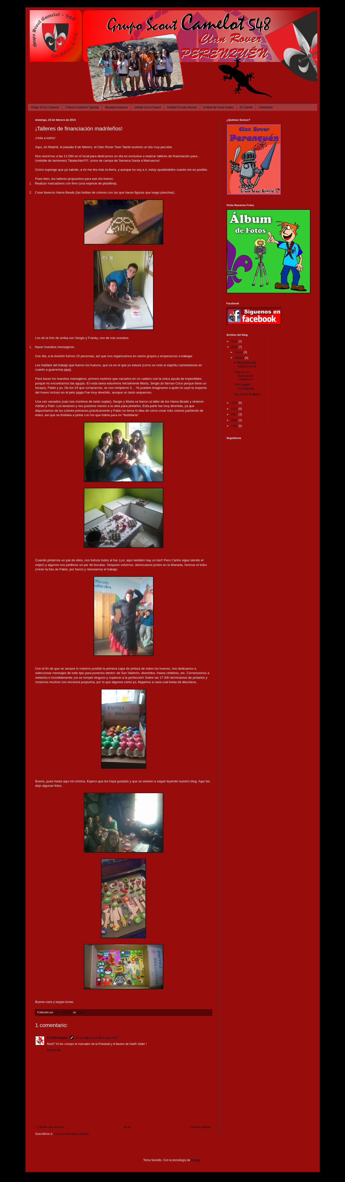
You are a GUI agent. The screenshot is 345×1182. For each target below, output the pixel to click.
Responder (54, 1050)
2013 (234, 403)
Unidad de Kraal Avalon (218, 107)
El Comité (246, 107)
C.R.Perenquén (57, 1038)
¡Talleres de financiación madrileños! (243, 375)
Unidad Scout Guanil (147, 107)
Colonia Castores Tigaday (82, 107)
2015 (234, 341)
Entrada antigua (200, 1127)
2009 (234, 426)
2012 (234, 408)
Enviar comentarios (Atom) (71, 1134)
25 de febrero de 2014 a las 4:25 (97, 1038)
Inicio (127, 1127)
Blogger (196, 1160)
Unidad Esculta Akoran (182, 107)
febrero (239, 358)
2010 (234, 420)
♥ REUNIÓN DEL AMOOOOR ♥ (245, 364)
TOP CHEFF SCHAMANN (244, 386)
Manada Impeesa (116, 107)
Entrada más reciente (50, 1127)
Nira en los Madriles (247, 394)
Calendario (266, 107)
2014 (234, 347)
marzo (238, 352)
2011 (234, 414)
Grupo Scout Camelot (45, 107)
